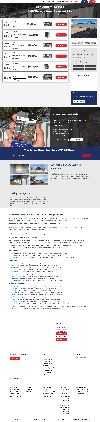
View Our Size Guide (79, 101)
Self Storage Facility (15, 389)
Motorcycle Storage (48, 357)
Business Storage (14, 393)
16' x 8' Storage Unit (65, 415)
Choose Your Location (53, 1)
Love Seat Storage (47, 374)
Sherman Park (14, 269)
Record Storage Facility (16, 396)
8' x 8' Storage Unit (64, 400)
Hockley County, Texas (49, 391)
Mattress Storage (47, 359)
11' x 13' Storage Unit (65, 407)
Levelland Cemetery (16, 275)
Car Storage (46, 365)
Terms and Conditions (39, 419)
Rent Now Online (76, 139)
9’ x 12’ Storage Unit (65, 393)
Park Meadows (15, 292)
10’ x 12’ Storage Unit (65, 395)
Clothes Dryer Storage (48, 367)
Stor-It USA (25, 215)
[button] (79, 57)
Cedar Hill (13, 290)
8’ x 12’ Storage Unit (65, 391)
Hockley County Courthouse (18, 267)
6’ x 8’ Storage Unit (64, 389)
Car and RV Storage (15, 395)
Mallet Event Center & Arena (18, 276)
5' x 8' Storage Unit (64, 413)
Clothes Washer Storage (49, 368)
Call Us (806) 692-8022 (61, 139)
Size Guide (29, 389)
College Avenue (15, 301)
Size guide (41, 1)
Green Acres (14, 288)
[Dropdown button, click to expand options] (77, 66)
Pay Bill (92, 1)
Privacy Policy (18, 419)
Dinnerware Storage (48, 361)
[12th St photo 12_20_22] (84, 38)
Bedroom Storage (47, 363)
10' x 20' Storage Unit (65, 409)
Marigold (13, 296)
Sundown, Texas (47, 396)
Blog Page (29, 391)
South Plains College (16, 273)
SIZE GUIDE (79, 356)
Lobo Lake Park (15, 265)
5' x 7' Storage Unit (64, 411)
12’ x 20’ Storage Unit (65, 396)
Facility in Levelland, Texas (83, 391)
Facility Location (80, 393)
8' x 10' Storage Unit (65, 402)
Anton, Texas (46, 395)
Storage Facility (14, 391)
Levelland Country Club (17, 264)
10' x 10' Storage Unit (65, 404)
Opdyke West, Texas (48, 393)
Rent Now (84, 1)
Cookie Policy (60, 419)
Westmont (13, 294)
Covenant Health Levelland (18, 280)
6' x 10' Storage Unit (65, 398)
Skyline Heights (15, 297)
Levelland (45, 389)
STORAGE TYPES (81, 357)
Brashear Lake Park (16, 271)
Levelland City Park (16, 278)
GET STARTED (87, 155)
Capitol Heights (15, 287)
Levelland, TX (30, 306)
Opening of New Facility (82, 389)
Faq (63, 1)
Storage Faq (46, 356)
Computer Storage (47, 370)
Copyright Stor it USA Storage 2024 (81, 419)
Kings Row (14, 303)
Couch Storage (47, 372)
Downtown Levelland (16, 299)
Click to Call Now (61, 333)
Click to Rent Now (61, 339)
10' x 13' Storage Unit (65, 406)
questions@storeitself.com (25, 378)
